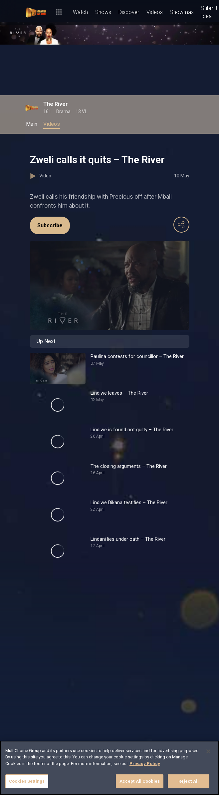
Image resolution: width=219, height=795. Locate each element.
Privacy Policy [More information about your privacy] (144, 763)
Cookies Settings (27, 781)
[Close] (208, 751)
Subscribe (50, 225)
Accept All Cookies (139, 781)
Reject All (188, 781)
